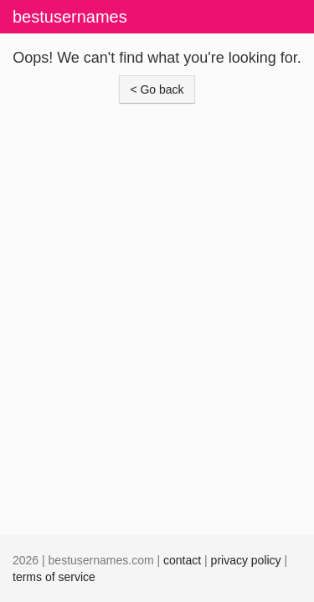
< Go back (156, 89)
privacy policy (246, 560)
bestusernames (70, 17)
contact (182, 560)
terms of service (54, 577)
